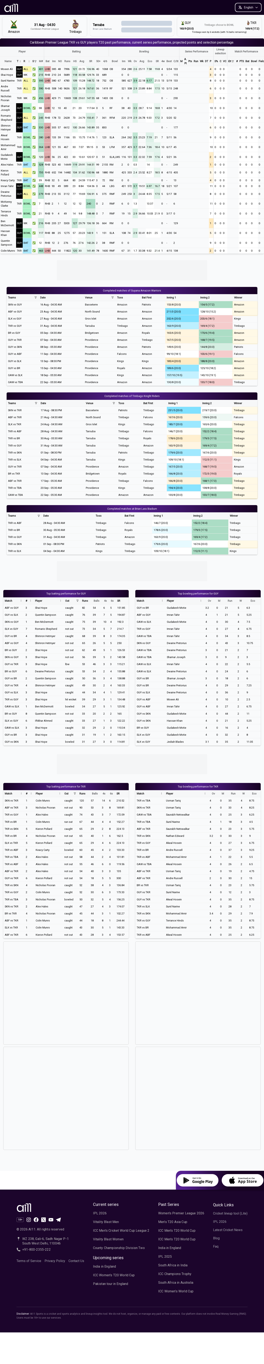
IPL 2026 (100, 1213)
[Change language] (248, 7)
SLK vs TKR (14, 424)
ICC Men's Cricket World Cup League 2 (121, 1231)
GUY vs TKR (15, 339)
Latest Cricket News (228, 1230)
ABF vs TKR (15, 417)
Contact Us (76, 1261)
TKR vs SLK (14, 459)
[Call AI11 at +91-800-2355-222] (50, 1249)
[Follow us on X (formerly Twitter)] (43, 1219)
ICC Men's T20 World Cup (177, 1231)
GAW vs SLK (15, 375)
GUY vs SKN (15, 346)
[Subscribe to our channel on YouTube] (50, 1219)
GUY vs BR (14, 368)
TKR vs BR (14, 438)
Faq (215, 1246)
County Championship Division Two (119, 1248)
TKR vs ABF (15, 431)
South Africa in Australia (175, 1283)
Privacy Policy (55, 1261)
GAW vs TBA (15, 382)
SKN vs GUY (15, 304)
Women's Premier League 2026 (181, 1213)
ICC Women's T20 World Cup (114, 1275)
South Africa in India (172, 1265)
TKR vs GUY (15, 325)
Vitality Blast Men (106, 1222)
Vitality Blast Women (108, 1239)
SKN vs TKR (15, 410)
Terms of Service (28, 1261)
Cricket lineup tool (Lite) (230, 1213)
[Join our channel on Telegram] (58, 1219)
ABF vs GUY (15, 311)
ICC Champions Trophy (174, 1274)
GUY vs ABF (15, 353)
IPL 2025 (165, 1257)
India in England (104, 1266)
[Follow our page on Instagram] (28, 1219)
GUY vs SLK (14, 361)
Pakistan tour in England (110, 1284)
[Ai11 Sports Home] (50, 1207)
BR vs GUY (14, 332)
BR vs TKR (14, 473)
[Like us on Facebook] (36, 1219)
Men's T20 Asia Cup (172, 1222)
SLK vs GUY (14, 318)
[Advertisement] (132, 269)
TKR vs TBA (15, 487)
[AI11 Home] (11, 7)
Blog (216, 1238)
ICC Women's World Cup (175, 1291)
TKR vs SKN (15, 452)
